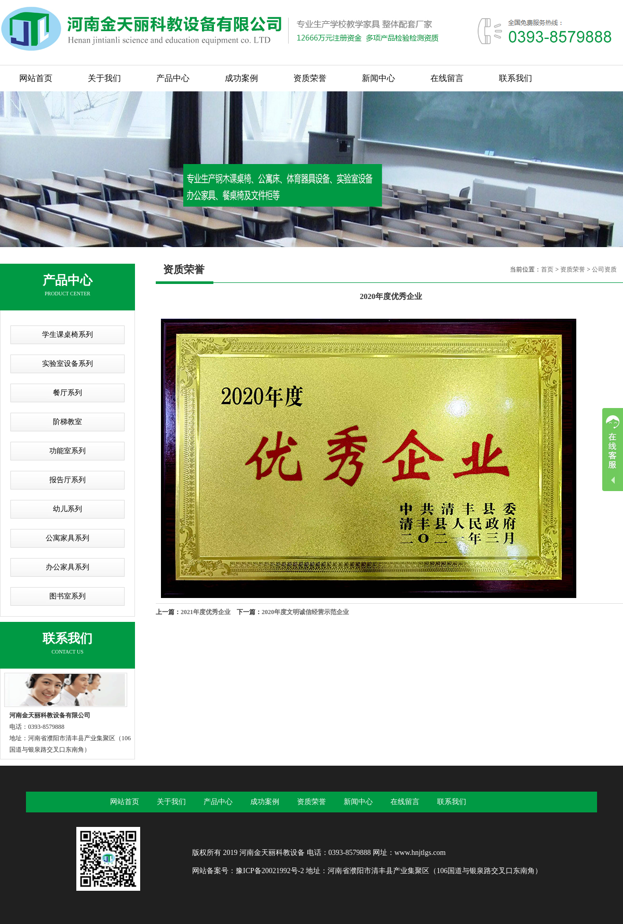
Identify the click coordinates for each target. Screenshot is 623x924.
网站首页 (35, 78)
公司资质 (604, 269)
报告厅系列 (67, 480)
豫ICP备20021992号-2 (270, 871)
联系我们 (515, 78)
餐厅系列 (67, 393)
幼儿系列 (67, 509)
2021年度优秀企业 (206, 612)
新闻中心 (378, 78)
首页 (547, 269)
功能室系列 (67, 451)
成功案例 (241, 78)
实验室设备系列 (67, 364)
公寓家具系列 (67, 538)
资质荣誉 (310, 78)
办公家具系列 (67, 567)
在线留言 (447, 78)
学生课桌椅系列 (67, 334)
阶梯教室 (67, 422)
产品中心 (172, 78)
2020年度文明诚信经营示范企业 (305, 612)
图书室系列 (67, 596)
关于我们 (104, 78)
